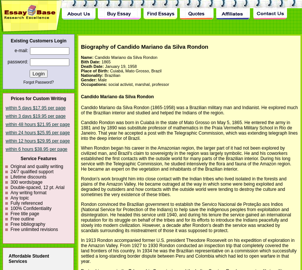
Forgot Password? (38, 82)
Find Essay (160, 10)
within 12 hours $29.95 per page (38, 141)
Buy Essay (119, 10)
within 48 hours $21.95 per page (38, 124)
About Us (79, 10)
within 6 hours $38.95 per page (36, 149)
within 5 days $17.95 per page (36, 108)
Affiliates (233, 10)
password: (17, 61)
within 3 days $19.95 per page (36, 116)
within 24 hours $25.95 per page (38, 132)
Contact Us (270, 10)
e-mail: (21, 50)
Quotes (196, 10)
